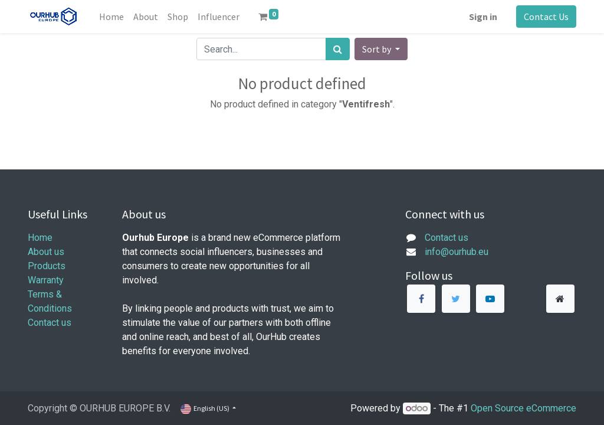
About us (46, 251)
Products (46, 266)
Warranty (46, 280)
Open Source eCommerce (523, 408)
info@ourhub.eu (456, 251)
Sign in (483, 16)
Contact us (49, 322)
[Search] (338, 49)
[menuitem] (111, 16)
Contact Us (546, 16)
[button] (381, 49)
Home (40, 237)
